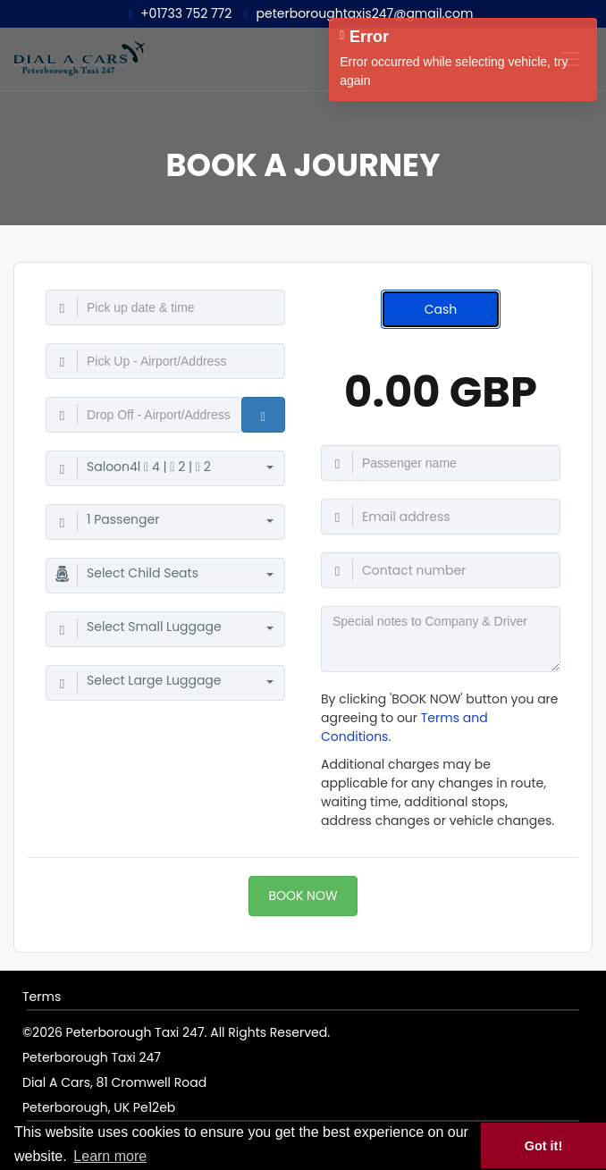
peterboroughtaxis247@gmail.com (358, 13)
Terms (41, 997)
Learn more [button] (110, 1156)
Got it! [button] (543, 1146)
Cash (441, 309)
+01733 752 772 (180, 13)
